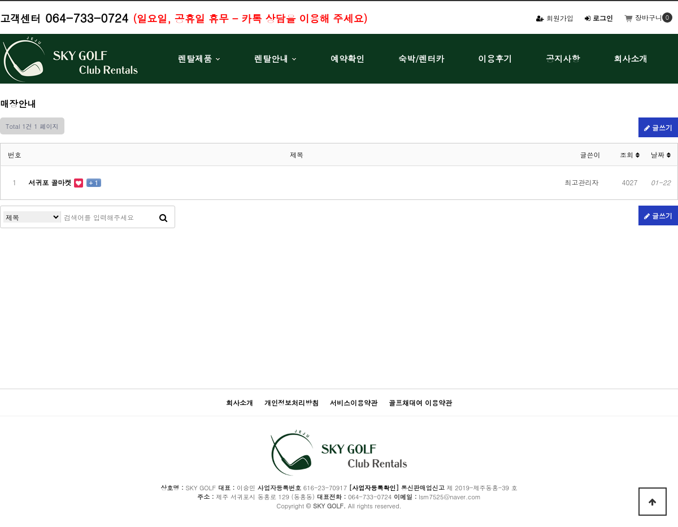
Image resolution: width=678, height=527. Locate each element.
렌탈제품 (195, 58)
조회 (630, 154)
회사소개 (630, 58)
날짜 (661, 154)
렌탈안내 (271, 58)
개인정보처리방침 (291, 402)
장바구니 (643, 17)
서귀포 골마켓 (51, 182)
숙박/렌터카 (421, 58)
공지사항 (563, 58)
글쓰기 (658, 127)
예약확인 (347, 58)
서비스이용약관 (353, 402)
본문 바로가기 (0, 0)
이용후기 (495, 58)
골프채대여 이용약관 (420, 402)
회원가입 (554, 18)
